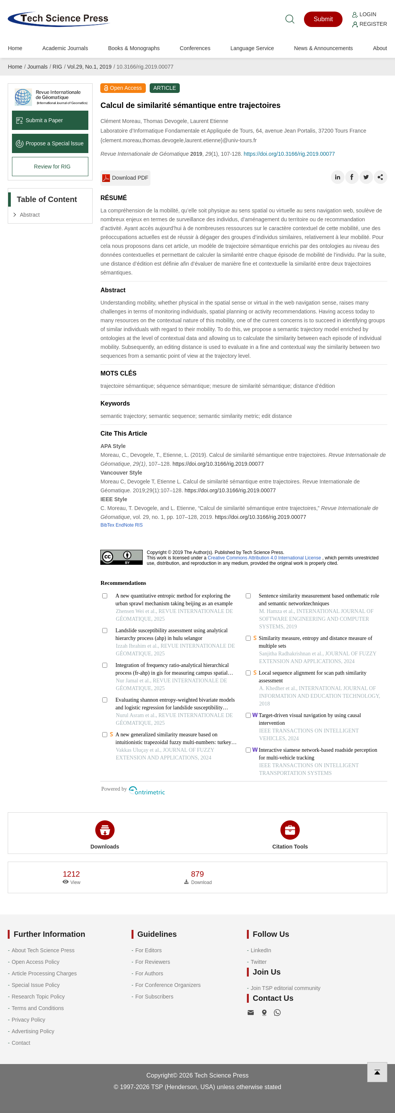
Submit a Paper (39, 120)
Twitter (259, 962)
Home (15, 48)
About (380, 48)
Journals (37, 67)
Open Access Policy (35, 962)
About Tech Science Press (43, 950)
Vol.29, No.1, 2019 (89, 67)
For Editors (148, 950)
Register (369, 24)
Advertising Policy (33, 1031)
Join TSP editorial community (286, 988)
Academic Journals (65, 48)
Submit (323, 19)
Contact (21, 1043)
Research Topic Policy (38, 996)
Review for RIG (52, 166)
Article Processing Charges (44, 973)
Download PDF (125, 178)
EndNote (125, 525)
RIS (139, 525)
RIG (57, 67)
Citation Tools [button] (290, 835)
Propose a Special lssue (49, 143)
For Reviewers (152, 962)
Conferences (195, 48)
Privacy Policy (28, 1020)
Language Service (252, 48)
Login (364, 14)
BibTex (107, 525)
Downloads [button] (104, 835)
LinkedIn (261, 950)
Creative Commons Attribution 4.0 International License (264, 558)
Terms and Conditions (38, 1008)
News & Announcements (323, 48)
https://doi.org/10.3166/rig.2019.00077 (289, 154)
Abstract (29, 215)
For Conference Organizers (168, 985)
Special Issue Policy (36, 985)
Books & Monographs (134, 48)
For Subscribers (154, 996)
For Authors (149, 973)
